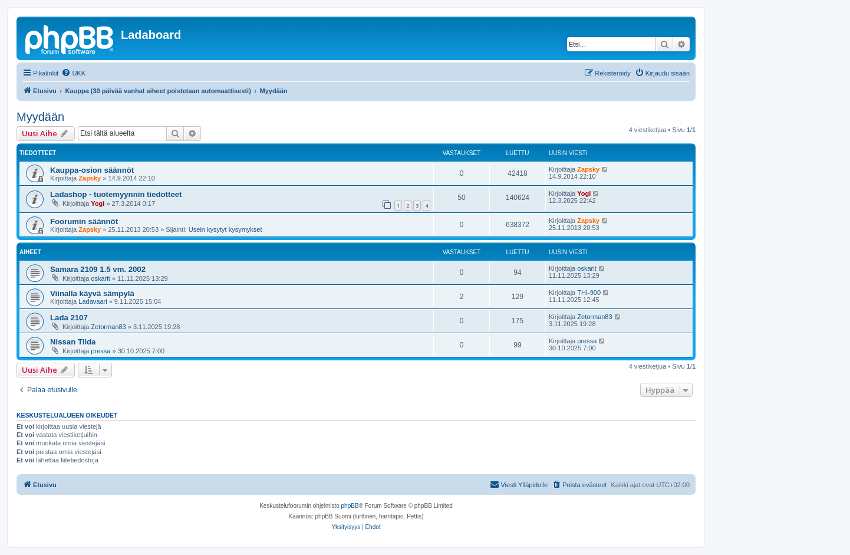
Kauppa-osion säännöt (92, 170)
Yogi (97, 203)
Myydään (40, 116)
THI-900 (589, 292)
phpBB (350, 506)
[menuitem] (73, 73)
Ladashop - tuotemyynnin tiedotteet (116, 194)
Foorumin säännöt (84, 221)
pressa (100, 350)
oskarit (100, 278)
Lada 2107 (69, 317)
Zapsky (89, 178)
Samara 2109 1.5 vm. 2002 (98, 269)
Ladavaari (92, 301)
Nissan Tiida (72, 341)
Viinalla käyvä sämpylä (92, 293)
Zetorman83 (108, 326)
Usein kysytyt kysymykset (225, 229)
